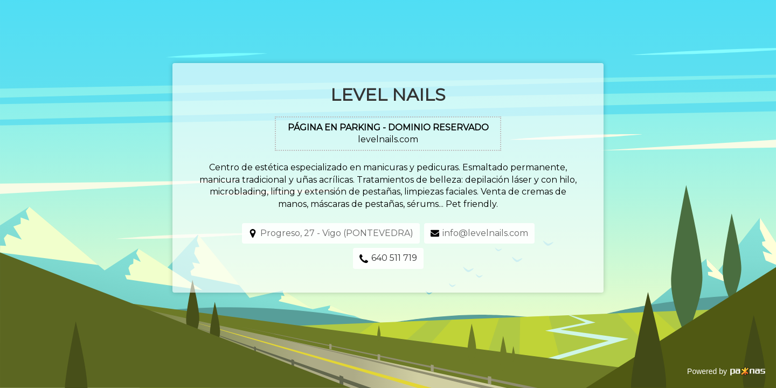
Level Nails (388, 94)
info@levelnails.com (485, 233)
